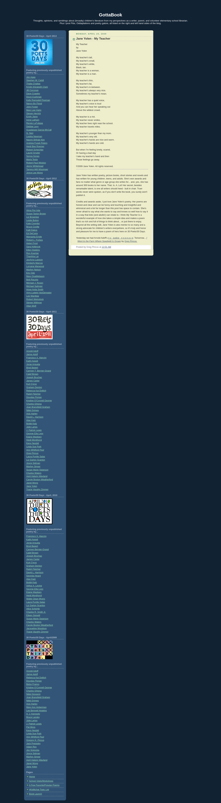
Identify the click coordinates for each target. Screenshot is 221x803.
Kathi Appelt (32, 361)
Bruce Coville (32, 227)
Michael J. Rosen (34, 283)
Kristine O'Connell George (39, 400)
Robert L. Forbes (34, 240)
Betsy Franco (32, 684)
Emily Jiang (32, 116)
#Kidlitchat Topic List (39, 789)
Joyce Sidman (33, 463)
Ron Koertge (32, 253)
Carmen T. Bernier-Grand (38, 371)
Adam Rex (31, 747)
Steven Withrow (34, 302)
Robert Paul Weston (36, 163)
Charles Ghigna (34, 404)
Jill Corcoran (32, 90)
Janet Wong (32, 483)
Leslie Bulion (32, 220)
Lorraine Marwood (35, 266)
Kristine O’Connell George (39, 687)
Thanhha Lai (32, 256)
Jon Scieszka (32, 750)
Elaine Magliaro (34, 437)
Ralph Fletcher (33, 394)
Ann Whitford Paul (35, 450)
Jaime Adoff (32, 354)
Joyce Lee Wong (34, 173)
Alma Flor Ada (33, 210)
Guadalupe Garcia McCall (39, 130)
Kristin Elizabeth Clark (37, 87)
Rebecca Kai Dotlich (36, 390)
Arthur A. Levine (34, 586)
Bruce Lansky (33, 717)
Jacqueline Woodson (36, 628)
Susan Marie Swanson (37, 470)
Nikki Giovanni (33, 694)
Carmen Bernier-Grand (37, 549)
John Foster (32, 107)
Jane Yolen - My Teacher (93, 38)
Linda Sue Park (33, 446)
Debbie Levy (32, 126)
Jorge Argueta (33, 364)
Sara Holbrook (33, 246)
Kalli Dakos (31, 230)
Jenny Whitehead (34, 166)
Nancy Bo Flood (34, 103)
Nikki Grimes (32, 410)
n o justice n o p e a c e (120, 238)
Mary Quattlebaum (35, 276)
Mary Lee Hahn (33, 110)
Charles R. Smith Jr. (36, 612)
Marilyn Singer (33, 466)
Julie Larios (32, 427)
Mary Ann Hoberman (36, 707)
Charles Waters (33, 473)
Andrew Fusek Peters (37, 143)
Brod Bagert (32, 367)
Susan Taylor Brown (36, 214)
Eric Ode (30, 273)
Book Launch (35, 794)
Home (32, 776)
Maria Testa (32, 159)
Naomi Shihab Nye (35, 140)
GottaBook (110, 14)
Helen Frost (32, 243)
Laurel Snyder (33, 153)
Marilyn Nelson (33, 269)
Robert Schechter (35, 150)
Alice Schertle (33, 609)
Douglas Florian (34, 397)
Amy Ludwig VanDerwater (39, 292)
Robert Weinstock (35, 299)
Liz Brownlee (32, 217)
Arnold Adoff (32, 351)
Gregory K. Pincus (35, 740)
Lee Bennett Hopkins (36, 710)
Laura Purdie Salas (35, 456)
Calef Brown (32, 374)
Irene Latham (32, 120)
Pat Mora (30, 727)
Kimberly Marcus (34, 263)
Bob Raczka (32, 279)
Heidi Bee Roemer (35, 146)
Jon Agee (31, 77)
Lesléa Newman (34, 136)
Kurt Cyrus (31, 384)
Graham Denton (34, 387)
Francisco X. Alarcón (36, 358)
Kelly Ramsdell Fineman (38, 100)
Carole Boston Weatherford (39, 479)
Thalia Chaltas (33, 83)
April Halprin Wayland (37, 476)
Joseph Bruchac (34, 377)
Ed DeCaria (32, 233)
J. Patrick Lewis (34, 430)
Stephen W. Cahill (35, 80)
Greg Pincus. (130, 241)
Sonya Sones (32, 156)
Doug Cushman (34, 97)
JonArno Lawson (34, 260)
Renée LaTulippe (34, 123)
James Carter (33, 381)
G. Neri (29, 133)
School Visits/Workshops (41, 781)
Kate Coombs (33, 223)
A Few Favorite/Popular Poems (44, 785)
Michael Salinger (34, 286)
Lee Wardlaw (32, 296)
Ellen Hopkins (33, 250)
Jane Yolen (31, 486)
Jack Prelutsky (33, 743)
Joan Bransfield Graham (38, 407)
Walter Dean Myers (35, 599)
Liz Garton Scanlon (35, 460)
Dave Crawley (33, 93)
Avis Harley (32, 413)
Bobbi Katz (31, 423)
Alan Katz (31, 420)
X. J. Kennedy (33, 714)
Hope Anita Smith (34, 289)
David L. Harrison (34, 417)
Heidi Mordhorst (34, 440)
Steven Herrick (33, 113)
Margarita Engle (34, 237)
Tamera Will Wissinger (37, 169)
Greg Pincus (32, 453)
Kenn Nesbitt (32, 443)
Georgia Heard (33, 576)
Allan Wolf (31, 306)
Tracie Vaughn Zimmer (37, 489)
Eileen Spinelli (33, 615)
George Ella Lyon (34, 433)
